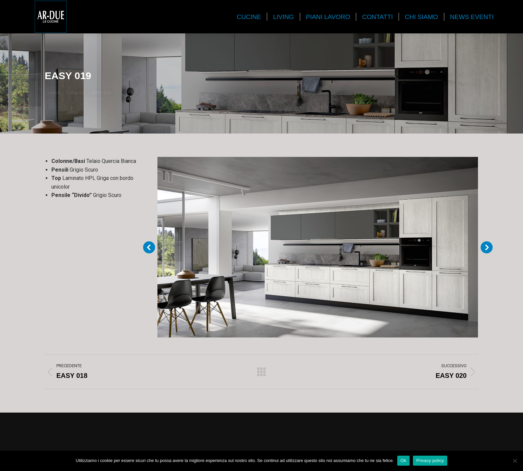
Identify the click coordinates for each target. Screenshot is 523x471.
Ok (403, 460)
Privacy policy (430, 460)
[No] (514, 460)
